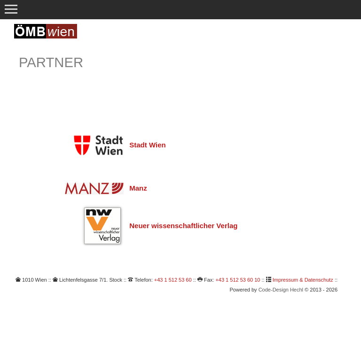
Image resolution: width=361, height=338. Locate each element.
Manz (138, 188)
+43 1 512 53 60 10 (237, 280)
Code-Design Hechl (281, 289)
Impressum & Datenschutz (303, 280)
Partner (51, 62)
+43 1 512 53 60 (173, 280)
